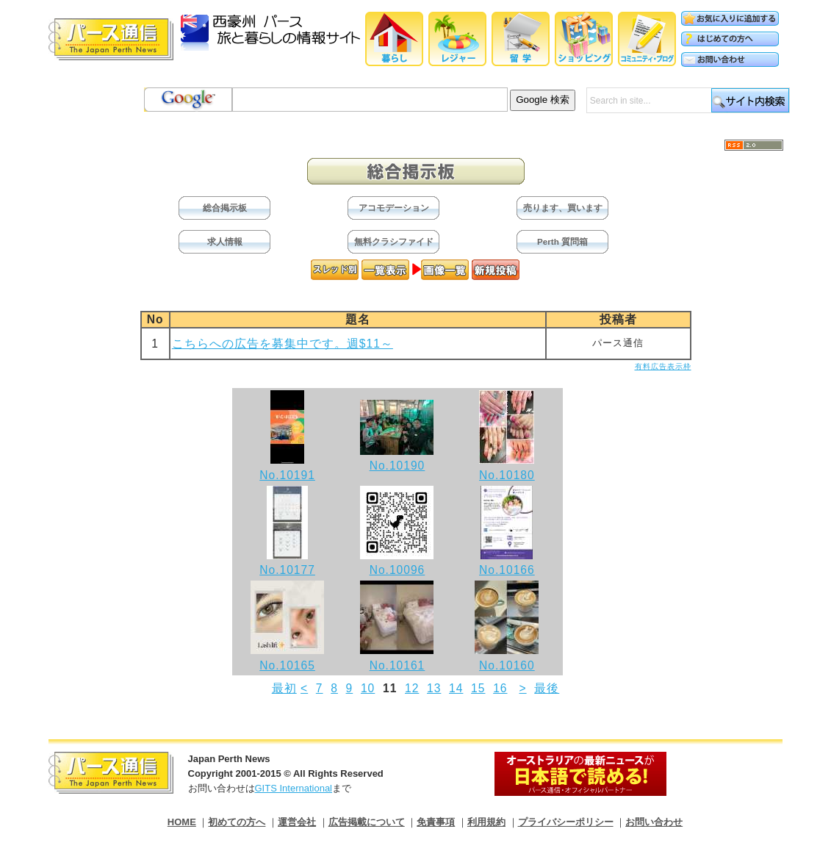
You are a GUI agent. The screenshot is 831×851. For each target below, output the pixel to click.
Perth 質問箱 (562, 241)
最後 (546, 688)
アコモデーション (394, 207)
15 (478, 688)
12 (412, 688)
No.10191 (287, 475)
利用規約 (486, 821)
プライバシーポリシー (566, 821)
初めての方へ (236, 821)
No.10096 (397, 570)
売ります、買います (562, 207)
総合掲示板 (225, 207)
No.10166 (507, 570)
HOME (182, 821)
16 (500, 688)
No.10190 (397, 465)
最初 (284, 688)
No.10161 (397, 665)
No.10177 (287, 570)
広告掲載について (366, 821)
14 (456, 688)
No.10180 (507, 475)
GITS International (294, 788)
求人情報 (224, 241)
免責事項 (436, 821)
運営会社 (297, 821)
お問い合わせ (654, 821)
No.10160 (507, 665)
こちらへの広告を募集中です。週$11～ (282, 343)
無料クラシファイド (394, 241)
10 (368, 688)
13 (434, 688)
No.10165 (287, 665)
